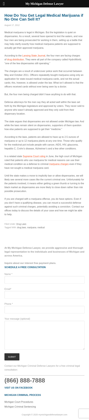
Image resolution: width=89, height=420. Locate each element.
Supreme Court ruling (34, 156)
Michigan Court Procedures (18, 402)
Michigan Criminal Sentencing (20, 406)
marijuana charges (59, 164)
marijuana (31, 227)
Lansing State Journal (33, 55)
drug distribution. (16, 59)
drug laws (21, 227)
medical (41, 227)
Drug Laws (21, 224)
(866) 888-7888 (24, 380)
